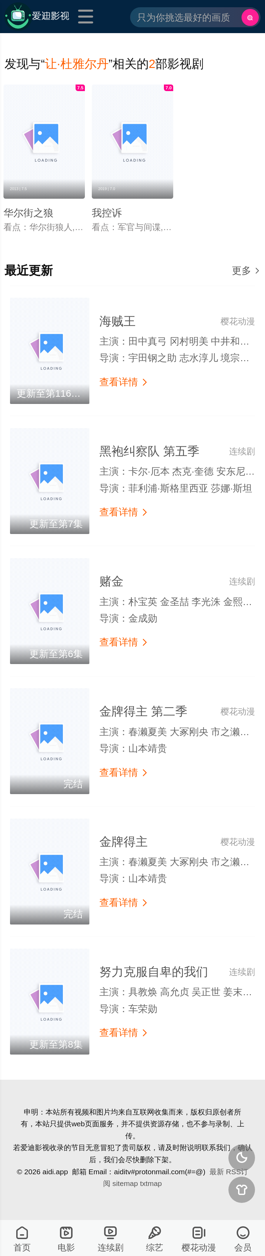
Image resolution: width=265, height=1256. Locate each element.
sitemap (125, 1183)
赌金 (111, 581)
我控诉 (107, 212)
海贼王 (117, 321)
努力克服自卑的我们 (153, 971)
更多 (246, 270)
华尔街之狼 (28, 212)
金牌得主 (123, 841)
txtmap (151, 1183)
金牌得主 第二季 (143, 711)
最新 (216, 1172)
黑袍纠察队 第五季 (149, 451)
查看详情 (124, 382)
